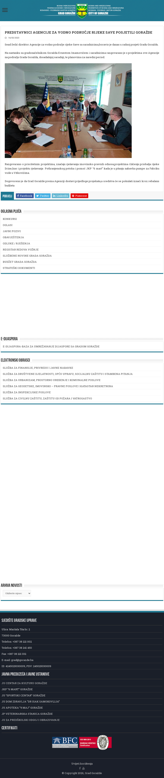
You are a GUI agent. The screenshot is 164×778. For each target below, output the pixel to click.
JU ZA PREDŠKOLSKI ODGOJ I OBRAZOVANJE (31, 720)
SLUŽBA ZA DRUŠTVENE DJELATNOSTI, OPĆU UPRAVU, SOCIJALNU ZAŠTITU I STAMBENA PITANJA (68, 374)
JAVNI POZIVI (12, 231)
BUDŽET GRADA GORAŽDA (20, 262)
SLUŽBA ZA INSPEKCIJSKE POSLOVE (27, 392)
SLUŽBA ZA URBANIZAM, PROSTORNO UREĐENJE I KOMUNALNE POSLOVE (52, 380)
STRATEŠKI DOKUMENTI (19, 268)
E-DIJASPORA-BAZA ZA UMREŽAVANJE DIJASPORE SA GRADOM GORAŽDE (51, 346)
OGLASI (7, 225)
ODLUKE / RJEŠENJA (16, 243)
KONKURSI (10, 219)
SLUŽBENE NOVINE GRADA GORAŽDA (27, 255)
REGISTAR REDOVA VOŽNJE (21, 249)
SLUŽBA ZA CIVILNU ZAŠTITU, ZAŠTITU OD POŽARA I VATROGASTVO (47, 398)
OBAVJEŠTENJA (13, 237)
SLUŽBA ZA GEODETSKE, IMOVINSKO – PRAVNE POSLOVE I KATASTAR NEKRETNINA (58, 386)
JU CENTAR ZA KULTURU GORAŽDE (24, 683)
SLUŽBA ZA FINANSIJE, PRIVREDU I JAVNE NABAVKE (38, 368)
